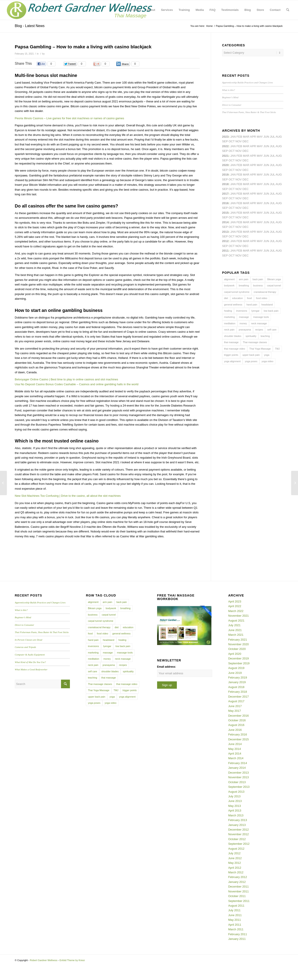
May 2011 (234, 919)
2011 (225, 250)
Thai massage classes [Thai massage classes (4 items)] (255, 342)
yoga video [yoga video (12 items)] (267, 361)
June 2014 (235, 744)
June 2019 (235, 673)
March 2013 (235, 815)
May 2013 (234, 806)
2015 (225, 212)
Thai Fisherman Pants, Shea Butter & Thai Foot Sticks (249, 112)
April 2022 (234, 606)
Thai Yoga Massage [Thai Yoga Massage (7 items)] (260, 348)
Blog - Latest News (30, 26)
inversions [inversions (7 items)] (241, 310)
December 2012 (238, 829)
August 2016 (236, 725)
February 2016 (237, 734)
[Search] (287, 10)
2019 (225, 174)
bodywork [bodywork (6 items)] (229, 285)
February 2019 (237, 677)
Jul (272, 155)
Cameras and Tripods (25, 647)
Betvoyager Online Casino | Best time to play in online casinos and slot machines (66, 379)
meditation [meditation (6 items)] (229, 323)
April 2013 (234, 810)
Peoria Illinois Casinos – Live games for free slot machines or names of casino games (69, 118)
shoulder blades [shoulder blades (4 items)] (232, 336)
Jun (266, 155)
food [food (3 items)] (249, 298)
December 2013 (238, 772)
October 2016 (237, 720)
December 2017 (238, 696)
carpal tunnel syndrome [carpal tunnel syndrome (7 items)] (236, 292)
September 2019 (238, 663)
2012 (225, 241)
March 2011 (235, 929)
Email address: (166, 666)
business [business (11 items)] (258, 285)
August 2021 (236, 620)
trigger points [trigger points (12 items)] (231, 355)
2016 (225, 203)
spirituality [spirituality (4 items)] (250, 336)
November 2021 (238, 615)
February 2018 (237, 691)
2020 (225, 165)
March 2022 (235, 611)
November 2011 (238, 891)
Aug (279, 155)
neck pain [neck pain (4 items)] (229, 329)
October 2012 (237, 839)
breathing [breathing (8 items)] (244, 285)
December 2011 (238, 886)
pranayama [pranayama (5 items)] (245, 329)
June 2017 (235, 706)
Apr (253, 136)
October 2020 (237, 649)
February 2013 (237, 820)
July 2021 (234, 625)
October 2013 (237, 782)
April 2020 (234, 653)
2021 (225, 155)
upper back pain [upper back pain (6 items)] (251, 355)
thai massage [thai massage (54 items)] (231, 342)
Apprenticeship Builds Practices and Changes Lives (247, 82)
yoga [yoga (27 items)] (266, 355)
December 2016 (238, 715)
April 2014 (234, 753)
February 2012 (237, 877)
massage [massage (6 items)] (244, 317)
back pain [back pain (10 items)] (258, 279)
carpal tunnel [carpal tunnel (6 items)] (274, 285)
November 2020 (238, 644)
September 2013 (238, 786)
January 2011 (237, 939)
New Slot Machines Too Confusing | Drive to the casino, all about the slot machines (68, 495)
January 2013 (237, 825)
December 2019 (238, 658)
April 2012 (234, 867)
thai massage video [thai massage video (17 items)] (234, 348)
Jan (233, 174)
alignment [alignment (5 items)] (229, 279)
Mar (246, 146)
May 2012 (234, 862)
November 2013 (238, 777)
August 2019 (236, 668)
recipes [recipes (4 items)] (259, 329)
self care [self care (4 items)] (271, 329)
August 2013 (236, 791)
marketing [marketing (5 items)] (229, 317)
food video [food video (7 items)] (261, 298)
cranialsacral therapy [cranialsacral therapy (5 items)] (265, 292)
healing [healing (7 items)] (228, 310)
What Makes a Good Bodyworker (31, 669)
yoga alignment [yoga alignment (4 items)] (232, 361)
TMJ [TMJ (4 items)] (277, 348)
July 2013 (234, 796)
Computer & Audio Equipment (30, 654)
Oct (232, 170)
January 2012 (237, 882)
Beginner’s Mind (230, 97)
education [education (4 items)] (237, 298)
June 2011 (235, 915)
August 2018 (236, 687)
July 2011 (234, 910)
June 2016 (235, 729)
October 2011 (237, 896)
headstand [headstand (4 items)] (267, 304)
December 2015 (238, 739)
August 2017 (236, 701)
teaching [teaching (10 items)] (265, 336)
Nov (238, 160)
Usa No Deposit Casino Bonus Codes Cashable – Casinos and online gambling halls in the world (76, 384)
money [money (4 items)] (243, 323)
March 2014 (235, 758)
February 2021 (237, 639)
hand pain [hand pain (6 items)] (252, 304)
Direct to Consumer (231, 105)
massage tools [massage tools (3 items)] (261, 317)
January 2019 (237, 682)
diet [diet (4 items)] (226, 298)
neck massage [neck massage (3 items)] (259, 323)
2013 (225, 231)
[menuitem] (133, 10)
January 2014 (237, 767)
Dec (246, 179)
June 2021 (235, 630)
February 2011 (237, 934)
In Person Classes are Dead (28, 639)
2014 (225, 222)
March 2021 (235, 634)
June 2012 (235, 858)
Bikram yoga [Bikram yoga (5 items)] (274, 279)
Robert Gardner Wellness (43, 960)
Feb (239, 155)
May (260, 193)
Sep (225, 179)
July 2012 (234, 853)
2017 (225, 193)
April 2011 (234, 924)
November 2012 (238, 834)
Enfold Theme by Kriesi (72, 960)
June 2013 (235, 801)
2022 (225, 146)
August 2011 (236, 905)
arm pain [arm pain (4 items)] (244, 279)
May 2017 (234, 710)
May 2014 (234, 749)
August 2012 (236, 848)
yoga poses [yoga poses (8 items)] (251, 361)
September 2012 (238, 843)
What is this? (228, 90)
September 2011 (238, 901)
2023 (225, 136)
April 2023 (234, 601)
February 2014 (237, 763)
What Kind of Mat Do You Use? (30, 662)
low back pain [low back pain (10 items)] (271, 310)
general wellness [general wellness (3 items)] (233, 304)
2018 (225, 184)
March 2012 (235, 872)
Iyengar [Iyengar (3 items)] (255, 310)
